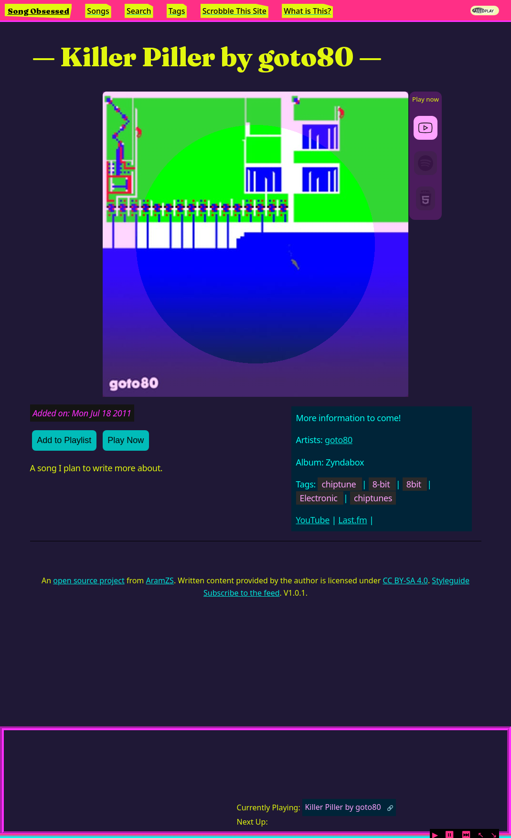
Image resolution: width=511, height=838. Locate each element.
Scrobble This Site (234, 11)
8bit (413, 484)
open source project (88, 580)
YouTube (313, 520)
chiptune (338, 484)
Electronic (319, 498)
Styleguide (450, 580)
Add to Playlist (64, 440)
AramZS (160, 580)
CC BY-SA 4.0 (405, 580)
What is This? (307, 11)
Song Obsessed (38, 11)
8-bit (381, 484)
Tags (177, 11)
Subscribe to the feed (241, 593)
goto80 (338, 439)
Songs (98, 11)
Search (139, 11)
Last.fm (352, 520)
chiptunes (373, 498)
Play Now (125, 440)
